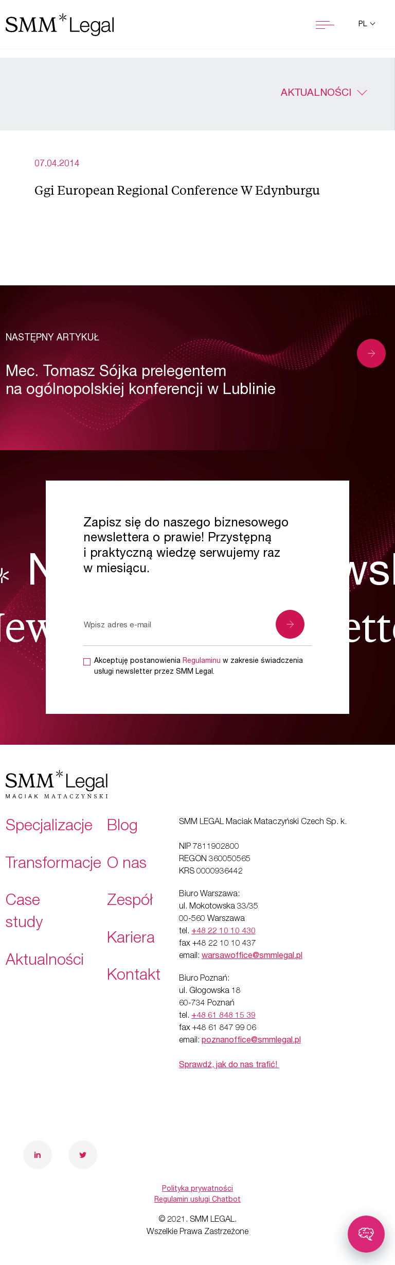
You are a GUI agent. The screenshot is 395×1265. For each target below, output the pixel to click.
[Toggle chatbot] (366, 1234)
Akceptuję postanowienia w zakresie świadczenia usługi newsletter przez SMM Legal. (198, 667)
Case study (24, 913)
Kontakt (133, 976)
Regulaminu (202, 661)
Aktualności (316, 94)
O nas (127, 865)
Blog (122, 827)
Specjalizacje (49, 827)
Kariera (131, 939)
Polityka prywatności (197, 1189)
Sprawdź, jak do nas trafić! (229, 1066)
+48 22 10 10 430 (223, 932)
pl (363, 24)
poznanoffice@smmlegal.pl (251, 1041)
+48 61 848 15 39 (223, 1016)
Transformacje (53, 865)
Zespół (130, 902)
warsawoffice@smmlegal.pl (252, 956)
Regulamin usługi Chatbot (197, 1200)
